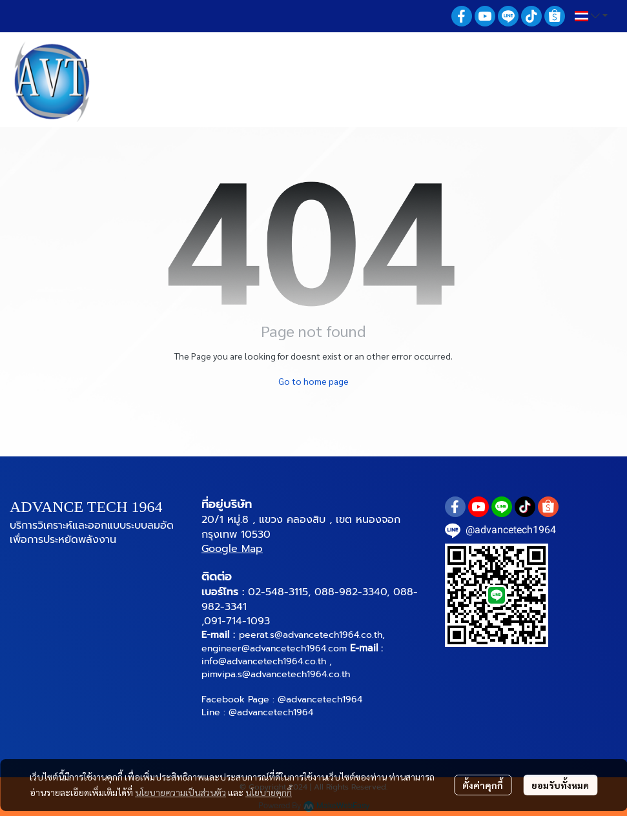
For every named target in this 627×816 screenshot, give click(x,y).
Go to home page (313, 381)
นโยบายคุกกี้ (268, 792)
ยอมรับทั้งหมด (560, 785)
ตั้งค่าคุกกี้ (482, 785)
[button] (591, 16)
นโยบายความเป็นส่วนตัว (180, 792)
